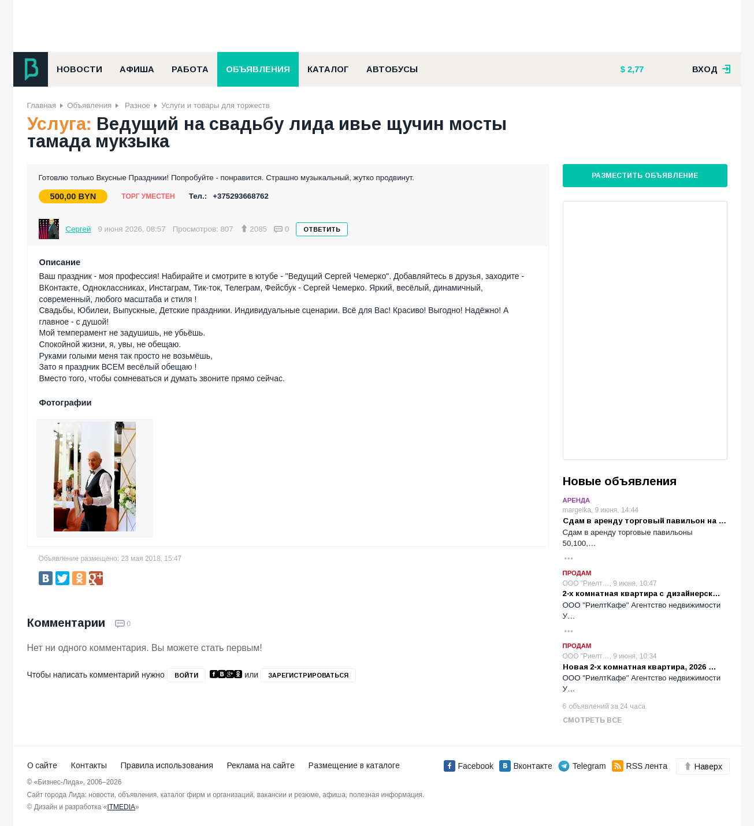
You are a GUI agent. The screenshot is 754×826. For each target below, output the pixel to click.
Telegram (582, 766)
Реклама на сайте (261, 765)
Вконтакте (525, 766)
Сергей (78, 229)
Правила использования (167, 765)
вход (711, 69)
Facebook (468, 766)
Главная (42, 105)
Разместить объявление (644, 176)
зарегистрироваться (308, 675)
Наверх (703, 766)
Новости (79, 69)
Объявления (258, 69)
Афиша (137, 69)
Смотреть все (592, 720)
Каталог (328, 69)
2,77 (634, 69)
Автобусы (392, 69)
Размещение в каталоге (354, 765)
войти (186, 675)
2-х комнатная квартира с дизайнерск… (641, 593)
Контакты (89, 765)
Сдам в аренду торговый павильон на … (645, 520)
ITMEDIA (121, 807)
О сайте (42, 765)
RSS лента (640, 766)
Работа (190, 69)
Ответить (321, 229)
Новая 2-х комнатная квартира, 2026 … (639, 667)
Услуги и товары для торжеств (215, 105)
